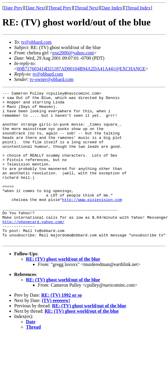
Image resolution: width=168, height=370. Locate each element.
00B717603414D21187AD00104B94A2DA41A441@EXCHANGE (81, 68)
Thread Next (86, 7)
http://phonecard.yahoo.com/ (33, 248)
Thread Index (138, 7)
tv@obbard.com (36, 42)
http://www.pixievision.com (92, 221)
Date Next (35, 7)
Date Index (111, 7)
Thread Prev (59, 7)
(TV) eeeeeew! (56, 330)
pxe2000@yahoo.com (73, 52)
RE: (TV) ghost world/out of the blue (63, 289)
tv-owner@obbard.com (51, 79)
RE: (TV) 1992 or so (61, 325)
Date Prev (13, 7)
